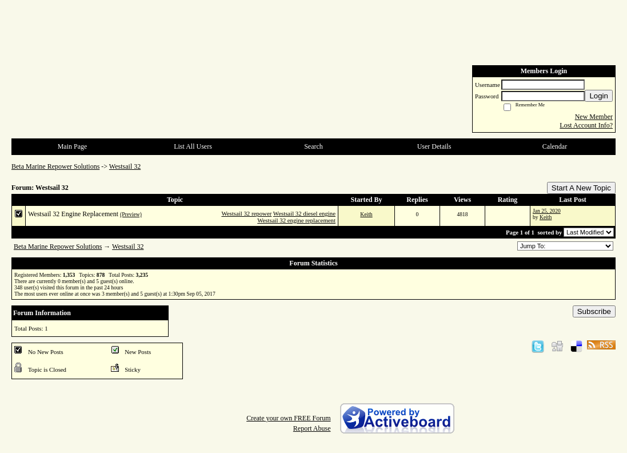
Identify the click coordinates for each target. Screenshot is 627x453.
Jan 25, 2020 (547, 211)
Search (313, 146)
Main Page (72, 146)
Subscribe (594, 311)
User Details (434, 146)
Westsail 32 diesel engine (304, 213)
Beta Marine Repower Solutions (55, 166)
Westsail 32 (125, 166)
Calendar (554, 146)
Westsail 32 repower (246, 213)
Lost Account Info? (586, 125)
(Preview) (131, 214)
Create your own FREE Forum (288, 418)
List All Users (193, 146)
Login (598, 96)
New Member (594, 117)
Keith (366, 214)
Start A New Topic (581, 188)
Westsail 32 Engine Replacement (73, 214)
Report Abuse (312, 428)
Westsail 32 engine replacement (296, 220)
